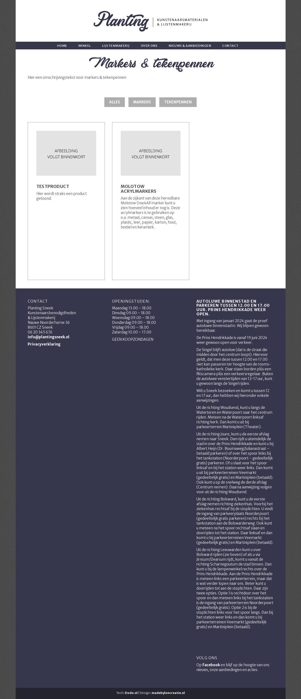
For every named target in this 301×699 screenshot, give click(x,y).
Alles (114, 102)
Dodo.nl (131, 693)
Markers (142, 102)
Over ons (149, 46)
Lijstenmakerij (116, 46)
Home (62, 46)
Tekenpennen (178, 102)
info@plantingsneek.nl (48, 337)
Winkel (84, 46)
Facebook (211, 665)
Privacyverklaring (44, 344)
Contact (230, 46)
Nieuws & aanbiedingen (190, 46)
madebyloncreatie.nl (168, 693)
